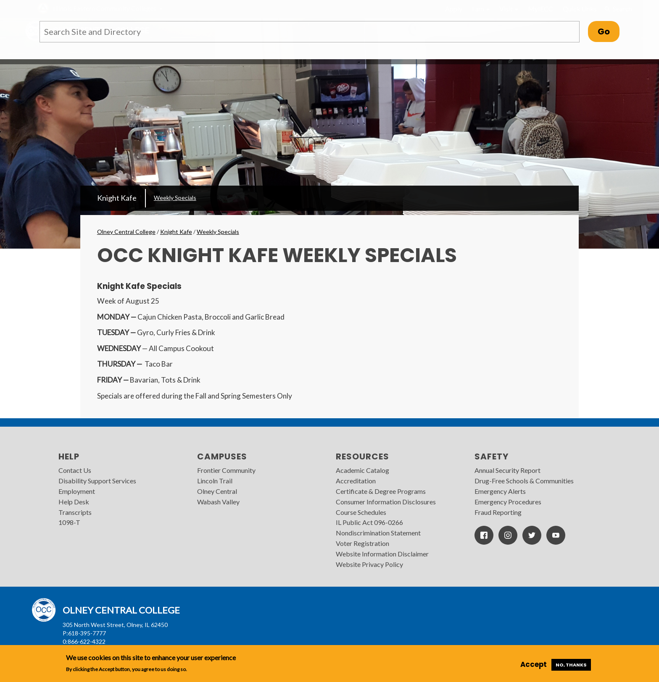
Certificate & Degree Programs (381, 491)
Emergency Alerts (500, 491)
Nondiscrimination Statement (378, 533)
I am (481, 9)
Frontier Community (226, 470)
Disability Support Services (97, 481)
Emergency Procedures (507, 502)
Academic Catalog (362, 470)
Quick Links (580, 9)
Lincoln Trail (214, 481)
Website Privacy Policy (369, 564)
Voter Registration (362, 543)
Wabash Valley (218, 502)
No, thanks (571, 664)
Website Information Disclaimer (382, 554)
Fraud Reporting (498, 512)
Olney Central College (126, 231)
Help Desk (73, 502)
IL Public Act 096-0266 (369, 522)
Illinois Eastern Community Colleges (104, 8)
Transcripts (75, 512)
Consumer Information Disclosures (386, 502)
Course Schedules (361, 512)
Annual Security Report (507, 470)
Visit (508, 9)
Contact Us (74, 470)
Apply (453, 9)
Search (618, 9)
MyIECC (540, 9)
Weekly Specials (175, 197)
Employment (76, 491)
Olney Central (217, 491)
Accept (533, 664)
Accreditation (356, 481)
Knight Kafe (117, 197)
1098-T (69, 522)
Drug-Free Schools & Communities (524, 481)
